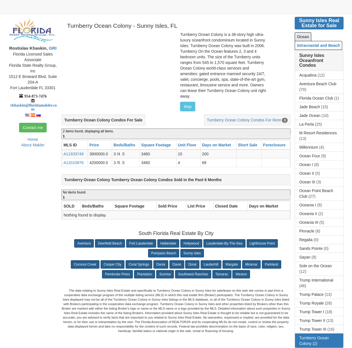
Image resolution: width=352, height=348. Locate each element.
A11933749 (73, 154)
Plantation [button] (144, 274)
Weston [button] (241, 274)
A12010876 (73, 162)
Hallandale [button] (168, 243)
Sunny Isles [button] (192, 253)
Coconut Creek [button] (85, 264)
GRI (52, 48)
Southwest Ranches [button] (193, 274)
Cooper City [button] (112, 264)
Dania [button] (160, 264)
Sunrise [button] (165, 274)
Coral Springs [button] (139, 264)
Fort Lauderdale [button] (141, 243)
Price (94, 145)
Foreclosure (274, 145)
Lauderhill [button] (211, 264)
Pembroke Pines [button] (117, 274)
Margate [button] (232, 264)
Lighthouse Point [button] (262, 243)
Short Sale (247, 145)
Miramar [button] (251, 264)
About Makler (32, 145)
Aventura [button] (84, 243)
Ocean (303, 36)
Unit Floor (187, 145)
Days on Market (216, 145)
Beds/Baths (124, 145)
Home (33, 139)
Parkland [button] (271, 264)
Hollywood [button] (191, 243)
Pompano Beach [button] (163, 253)
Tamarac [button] (221, 274)
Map (187, 106)
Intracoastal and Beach (318, 45)
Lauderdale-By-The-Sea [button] (224, 243)
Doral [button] (192, 264)
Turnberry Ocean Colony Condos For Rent (244, 120)
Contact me (33, 127)
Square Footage (156, 145)
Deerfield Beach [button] (110, 243)
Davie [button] (176, 264)
